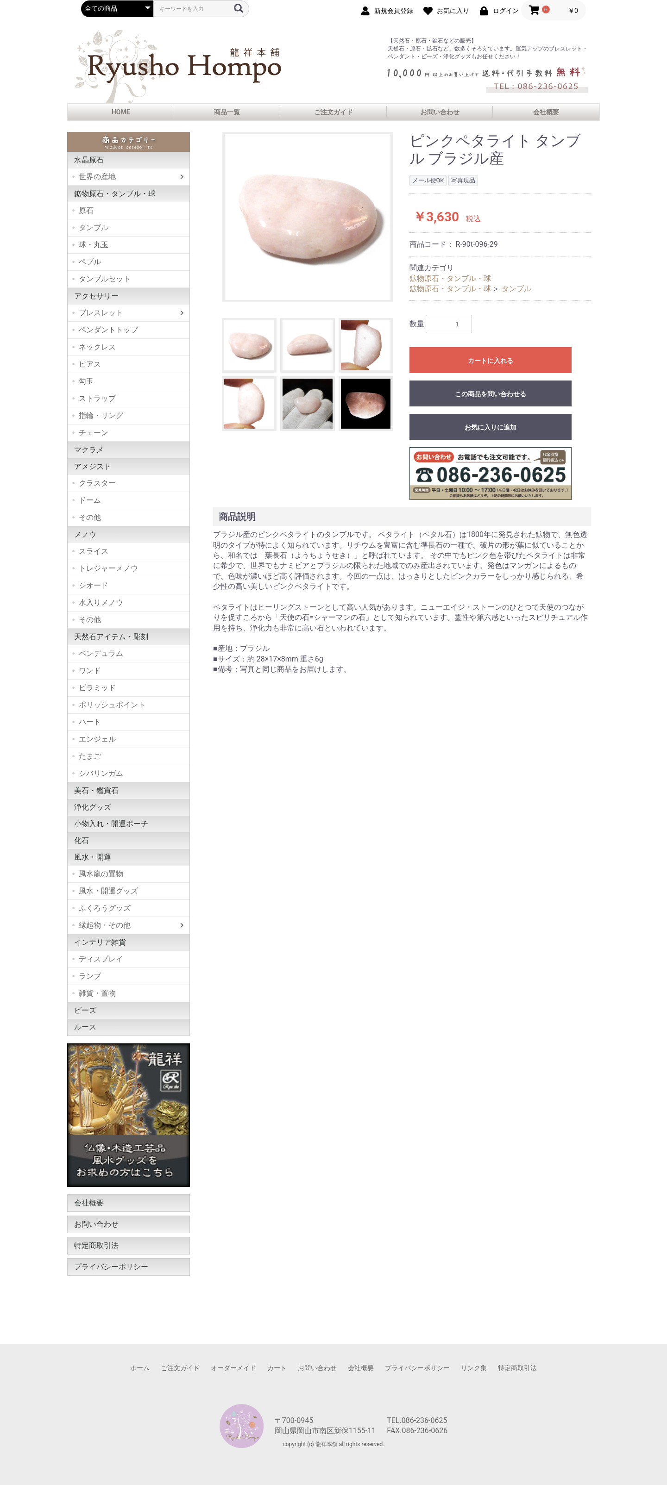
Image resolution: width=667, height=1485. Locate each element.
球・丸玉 (93, 244)
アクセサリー (96, 296)
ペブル (90, 261)
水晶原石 (89, 160)
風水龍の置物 (101, 873)
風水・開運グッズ (108, 890)
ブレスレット (101, 312)
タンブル (93, 227)
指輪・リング (101, 415)
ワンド (90, 670)
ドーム (90, 500)
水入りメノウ (101, 602)
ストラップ (97, 398)
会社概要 (546, 112)
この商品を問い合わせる (490, 394)
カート (277, 1368)
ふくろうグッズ (105, 908)
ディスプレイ (101, 959)
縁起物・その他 (105, 925)
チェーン (93, 432)
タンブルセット (105, 279)
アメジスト (92, 466)
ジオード (93, 585)
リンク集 (474, 1368)
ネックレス (97, 347)
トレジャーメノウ (108, 568)
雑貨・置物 (97, 993)
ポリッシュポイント (112, 704)
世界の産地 (97, 176)
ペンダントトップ (108, 329)
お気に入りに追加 (490, 427)
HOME (121, 112)
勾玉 (86, 381)
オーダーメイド (233, 1368)
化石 (81, 840)
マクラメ (89, 449)
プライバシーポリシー (111, 1266)
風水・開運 (92, 857)
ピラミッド (97, 687)
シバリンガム (101, 773)
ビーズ (85, 1010)
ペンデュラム (101, 653)
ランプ (90, 976)
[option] (307, 217)
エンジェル (97, 739)
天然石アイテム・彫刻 (111, 636)
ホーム (140, 1368)
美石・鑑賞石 (96, 790)
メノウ (85, 534)
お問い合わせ (440, 112)
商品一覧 (227, 112)
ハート (90, 722)
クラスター (97, 483)
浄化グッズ (92, 807)
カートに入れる (490, 360)
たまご (90, 756)
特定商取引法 (96, 1245)
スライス (93, 551)
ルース (85, 1027)
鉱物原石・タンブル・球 (115, 193)
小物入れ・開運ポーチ (111, 823)
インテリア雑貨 (100, 942)
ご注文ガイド (333, 112)
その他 (90, 517)
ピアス (90, 364)
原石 (86, 210)
